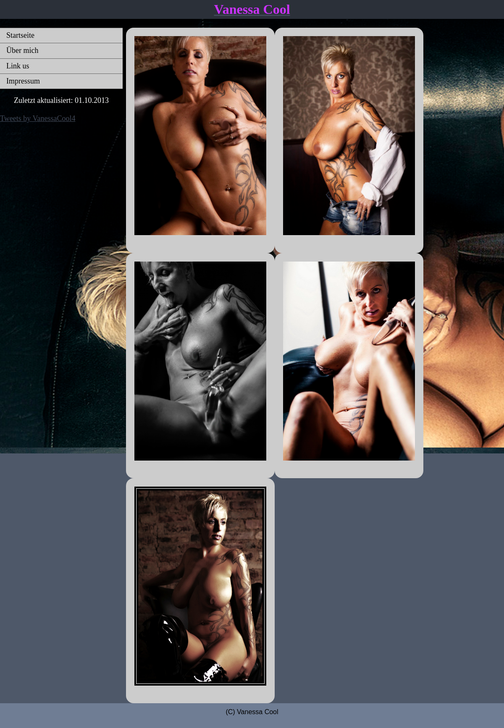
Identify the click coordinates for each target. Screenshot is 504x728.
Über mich (22, 50)
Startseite (20, 35)
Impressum (23, 81)
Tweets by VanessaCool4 (37, 118)
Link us (17, 66)
